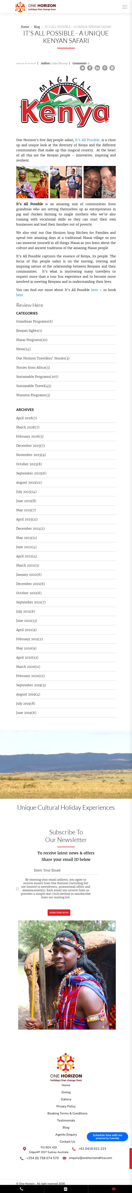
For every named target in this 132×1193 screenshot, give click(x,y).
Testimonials (66, 1120)
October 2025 (29, 464)
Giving (66, 1092)
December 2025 (30, 445)
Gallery (66, 1099)
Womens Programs (33, 395)
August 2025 (29, 482)
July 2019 (25, 703)
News (23, 349)
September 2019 (31, 685)
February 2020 (30, 676)
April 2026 (26, 418)
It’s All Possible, (87, 140)
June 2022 (26, 547)
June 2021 (26, 620)
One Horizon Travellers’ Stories (43, 358)
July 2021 (25, 611)
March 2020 (28, 666)
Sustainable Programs (37, 376)
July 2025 (26, 492)
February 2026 (30, 436)
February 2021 (29, 639)
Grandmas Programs (34, 321)
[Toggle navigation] (123, 6)
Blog (37, 27)
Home (25, 27)
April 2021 (26, 630)
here (94, 290)
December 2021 (30, 584)
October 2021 (29, 593)
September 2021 (31, 602)
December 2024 (30, 528)
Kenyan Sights (29, 330)
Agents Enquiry (66, 1134)
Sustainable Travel (33, 386)
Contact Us (67, 1142)
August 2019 (28, 694)
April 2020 (27, 657)
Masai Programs (31, 340)
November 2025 (31, 455)
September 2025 (31, 473)
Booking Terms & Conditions (67, 1113)
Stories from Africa (33, 367)
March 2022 (27, 565)
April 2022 (26, 556)
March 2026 (27, 427)
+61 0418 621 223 (92, 1149)
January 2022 (29, 574)
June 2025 (26, 501)
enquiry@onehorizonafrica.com (90, 1158)
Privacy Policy (66, 1106)
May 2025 (26, 510)
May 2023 (26, 538)
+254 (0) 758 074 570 (42, 1158)
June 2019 (26, 713)
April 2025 (27, 519)
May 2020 (26, 648)
